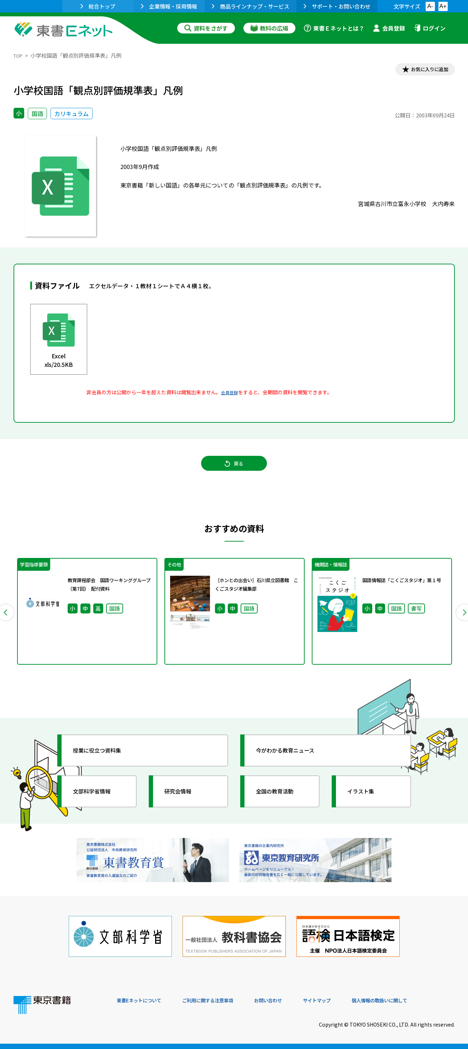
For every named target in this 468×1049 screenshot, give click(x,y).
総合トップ (97, 6)
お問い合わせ (293, 1000)
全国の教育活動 (281, 803)
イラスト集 (366, 803)
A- (430, 6)
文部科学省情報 (98, 803)
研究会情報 (183, 803)
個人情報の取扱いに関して (421, 1000)
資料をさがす (206, 28)
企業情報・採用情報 (169, 6)
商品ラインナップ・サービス (250, 6)
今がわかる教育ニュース (294, 762)
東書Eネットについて (144, 1000)
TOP (19, 55)
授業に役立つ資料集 (104, 762)
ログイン (430, 28)
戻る (234, 470)
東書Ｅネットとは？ (334, 28)
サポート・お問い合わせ (337, 6)
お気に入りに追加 (424, 70)
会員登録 (389, 28)
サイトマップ (348, 1000)
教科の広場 (269, 28)
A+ (442, 6)
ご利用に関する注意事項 (224, 1000)
